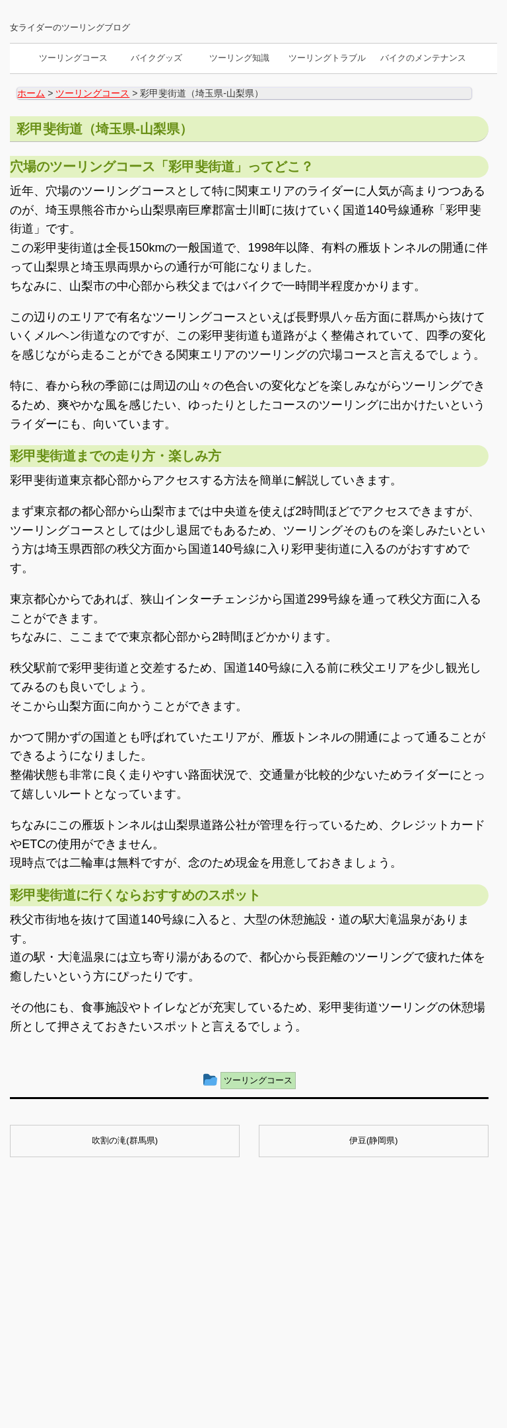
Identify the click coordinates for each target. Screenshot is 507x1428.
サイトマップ (91, 1350)
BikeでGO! (248, 1376)
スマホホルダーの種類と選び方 (246, 1287)
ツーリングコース (73, 58)
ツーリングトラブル (327, 58)
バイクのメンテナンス (423, 58)
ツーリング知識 (239, 58)
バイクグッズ (156, 58)
